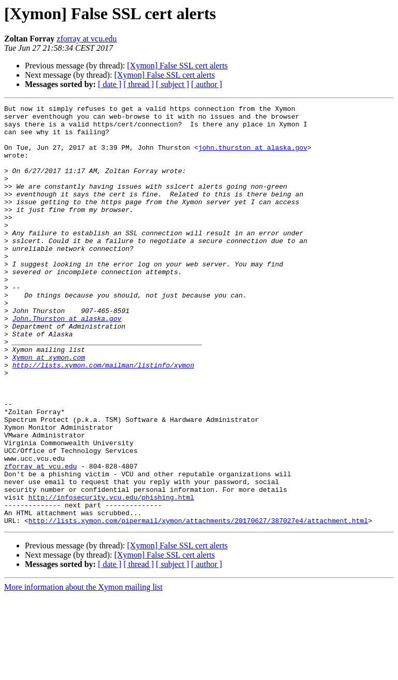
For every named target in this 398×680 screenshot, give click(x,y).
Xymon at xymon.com (48, 408)
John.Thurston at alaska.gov (67, 361)
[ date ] (109, 84)
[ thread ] (138, 84)
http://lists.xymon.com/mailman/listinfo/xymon (103, 417)
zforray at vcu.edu (86, 38)
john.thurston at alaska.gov (252, 156)
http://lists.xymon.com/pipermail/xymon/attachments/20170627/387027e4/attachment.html (198, 604)
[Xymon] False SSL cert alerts (177, 65)
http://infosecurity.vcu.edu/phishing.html (111, 576)
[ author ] (206, 84)
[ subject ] (172, 84)
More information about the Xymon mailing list (83, 671)
